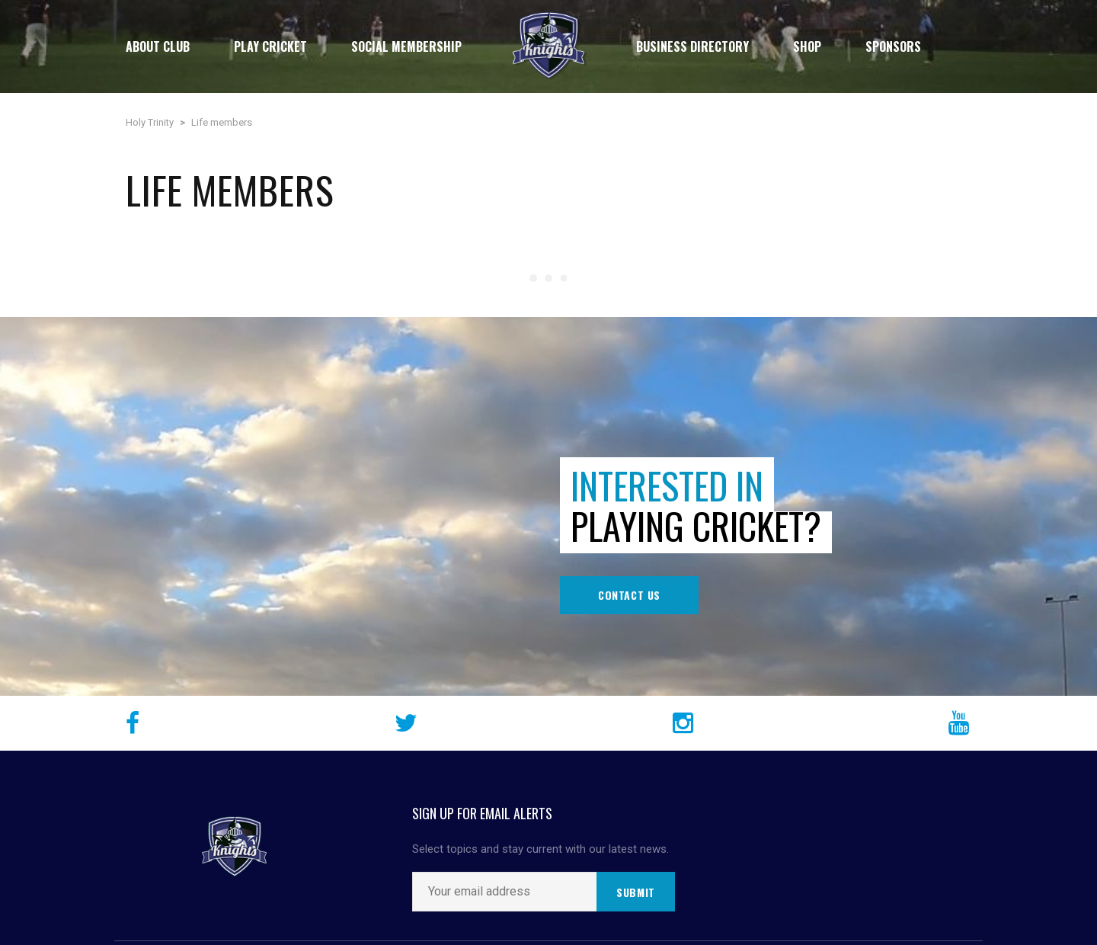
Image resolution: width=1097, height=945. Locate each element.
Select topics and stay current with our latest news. (540, 849)
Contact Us (629, 595)
